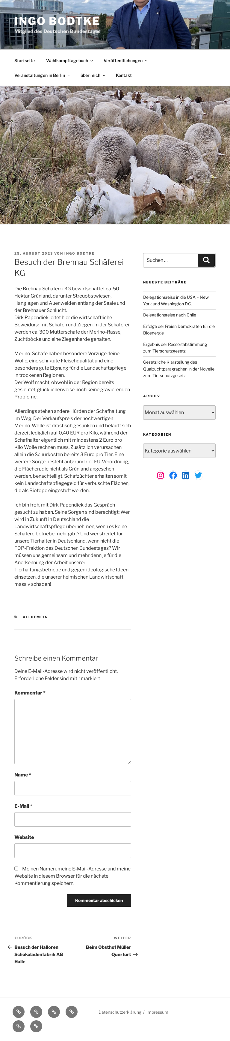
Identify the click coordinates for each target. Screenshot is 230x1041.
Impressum (157, 1012)
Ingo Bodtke (57, 21)
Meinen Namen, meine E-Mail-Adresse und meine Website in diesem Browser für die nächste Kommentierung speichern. (72, 876)
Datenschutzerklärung (120, 1012)
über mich (93, 75)
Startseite (24, 60)
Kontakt (124, 75)
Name (22, 775)
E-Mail (23, 806)
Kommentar (30, 693)
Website (24, 837)
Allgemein (35, 617)
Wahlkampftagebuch (70, 60)
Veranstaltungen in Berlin (42, 75)
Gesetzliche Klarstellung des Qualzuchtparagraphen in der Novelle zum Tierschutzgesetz (178, 368)
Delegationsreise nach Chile (169, 314)
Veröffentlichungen (126, 60)
